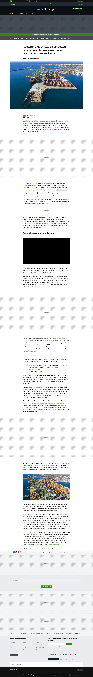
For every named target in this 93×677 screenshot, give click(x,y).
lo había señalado (61, 190)
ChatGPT (49, 633)
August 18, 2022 (40, 371)
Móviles (12, 644)
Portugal (46, 552)
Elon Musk (32, 38)
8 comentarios (28, 58)
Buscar (80, 664)
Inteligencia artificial (40, 647)
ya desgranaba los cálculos (61, 339)
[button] (30, 115)
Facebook (82, 13)
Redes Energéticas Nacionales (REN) (43, 223)
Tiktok (76, 654)
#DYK (64, 367)
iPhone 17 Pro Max (69, 633)
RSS (68, 654)
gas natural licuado (29, 185)
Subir (79, 669)
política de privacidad (65, 646)
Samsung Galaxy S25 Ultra (58, 633)
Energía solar (13, 13)
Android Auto (48, 38)
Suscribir (69, 644)
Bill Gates (26, 38)
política (51, 552)
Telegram (66, 654)
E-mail (39, 58)
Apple (12, 647)
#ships (48, 365)
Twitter (79, 13)
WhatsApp (53, 654)
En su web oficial (28, 514)
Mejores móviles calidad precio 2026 (38, 633)
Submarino (70, 38)
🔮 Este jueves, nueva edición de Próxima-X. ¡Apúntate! (45, 34)
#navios (29, 361)
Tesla (37, 38)
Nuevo (79, 4)
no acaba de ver (54, 545)
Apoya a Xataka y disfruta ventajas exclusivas (69, 659)
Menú (13, 4)
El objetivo (43, 284)
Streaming (13, 642)
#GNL (62, 359)
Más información (56, 675)
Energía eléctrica (59, 552)
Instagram (63, 654)
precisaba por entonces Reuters (37, 387)
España (40, 552)
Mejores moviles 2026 (24, 633)
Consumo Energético (34, 13)
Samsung (25, 647)
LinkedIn (73, 654)
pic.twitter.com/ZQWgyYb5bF (33, 369)
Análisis (24, 642)
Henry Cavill (63, 38)
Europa (34, 552)
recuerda (32, 534)
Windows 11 (38, 649)
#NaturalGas (59, 367)
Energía (46, 9)
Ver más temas (14, 654)
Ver (47, 586)
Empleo (24, 649)
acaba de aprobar (39, 199)
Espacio (37, 642)
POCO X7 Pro (77, 633)
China (22, 38)
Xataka (46, 3)
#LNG (26, 367)
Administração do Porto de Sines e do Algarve (41, 548)
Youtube (61, 654)
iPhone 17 (42, 38)
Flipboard (37, 58)
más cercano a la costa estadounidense (53, 129)
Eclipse (54, 38)
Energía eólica (23, 13)
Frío (58, 38)
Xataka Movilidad (39, 644)
